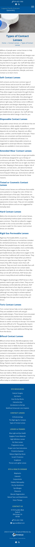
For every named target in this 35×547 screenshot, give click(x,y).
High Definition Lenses (17, 439)
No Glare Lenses (17, 442)
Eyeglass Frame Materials (17, 436)
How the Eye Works (17, 399)
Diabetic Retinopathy (17, 482)
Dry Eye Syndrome (18, 485)
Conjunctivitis (17, 479)
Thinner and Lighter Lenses (17, 463)
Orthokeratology (17, 417)
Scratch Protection (17, 457)
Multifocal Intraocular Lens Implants (17, 408)
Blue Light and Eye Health (17, 433)
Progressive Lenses (17, 445)
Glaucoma (17, 491)
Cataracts (17, 476)
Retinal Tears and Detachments (17, 497)
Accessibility (22, 538)
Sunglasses (17, 460)
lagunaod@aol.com (17, 523)
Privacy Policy (13, 538)
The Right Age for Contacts (17, 420)
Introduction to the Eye (17, 405)
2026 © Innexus (17, 532)
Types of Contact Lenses (17, 423)
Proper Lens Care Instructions (17, 448)
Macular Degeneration (17, 494)
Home (4, 43)
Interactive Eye (17, 402)
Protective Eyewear (17, 451)
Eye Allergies (18, 488)
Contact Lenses (13, 43)
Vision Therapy (17, 500)
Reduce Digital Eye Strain (17, 454)
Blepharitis (17, 473)
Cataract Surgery (17, 393)
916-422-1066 (17, 2)
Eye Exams (17, 396)
